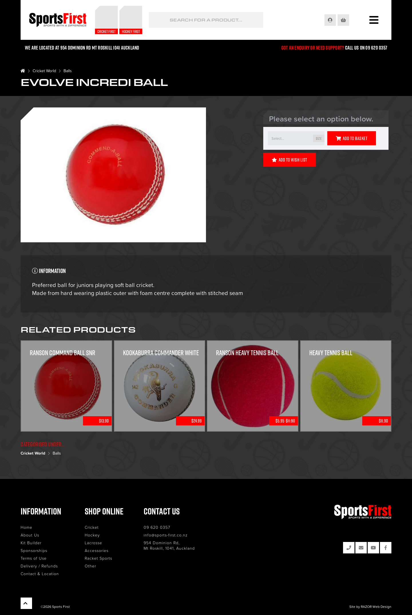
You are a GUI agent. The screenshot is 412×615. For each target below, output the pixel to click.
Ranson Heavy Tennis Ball (247, 352)
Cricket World (44, 70)
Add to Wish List (289, 160)
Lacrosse (93, 542)
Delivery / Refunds (39, 566)
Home (26, 527)
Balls (68, 70)
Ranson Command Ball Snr (62, 352)
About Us (30, 535)
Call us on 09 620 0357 (366, 47)
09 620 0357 (157, 527)
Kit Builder (31, 542)
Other (90, 566)
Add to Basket (351, 138)
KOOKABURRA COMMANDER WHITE (161, 352)
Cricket (92, 527)
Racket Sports (98, 558)
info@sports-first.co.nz (166, 535)
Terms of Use (34, 558)
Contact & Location (40, 573)
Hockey (92, 535)
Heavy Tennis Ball (330, 352)
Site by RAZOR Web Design (370, 606)
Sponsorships (34, 550)
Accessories (96, 550)
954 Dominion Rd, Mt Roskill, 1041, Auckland (169, 545)
